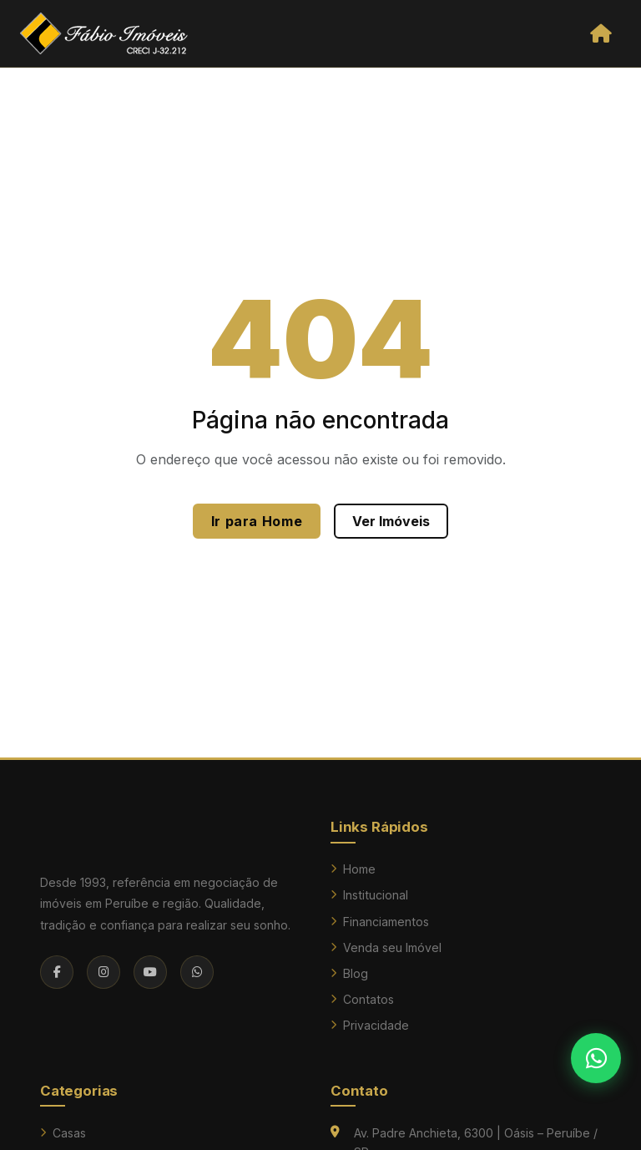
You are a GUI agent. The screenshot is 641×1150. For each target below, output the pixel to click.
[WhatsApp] (197, 972)
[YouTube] (150, 972)
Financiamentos (380, 921)
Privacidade (370, 1025)
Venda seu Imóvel (386, 947)
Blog (349, 973)
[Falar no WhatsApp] (596, 1058)
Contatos (362, 999)
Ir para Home (257, 521)
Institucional (369, 895)
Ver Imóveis (391, 521)
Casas (63, 1133)
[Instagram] (103, 972)
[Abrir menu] (600, 33)
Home (353, 869)
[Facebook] (56, 972)
